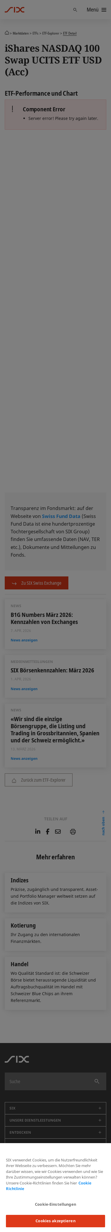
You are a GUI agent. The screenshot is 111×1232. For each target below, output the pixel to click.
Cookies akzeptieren (55, 1220)
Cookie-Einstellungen (55, 1204)
